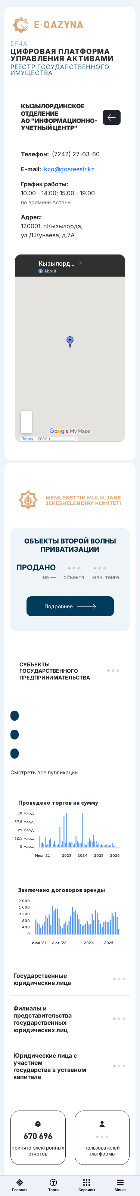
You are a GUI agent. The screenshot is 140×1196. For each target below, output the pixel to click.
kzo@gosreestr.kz (69, 169)
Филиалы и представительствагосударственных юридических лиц (42, 1019)
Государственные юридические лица (42, 979)
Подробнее (70, 606)
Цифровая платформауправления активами (62, 55)
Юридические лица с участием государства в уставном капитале (49, 1066)
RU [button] (97, 25)
